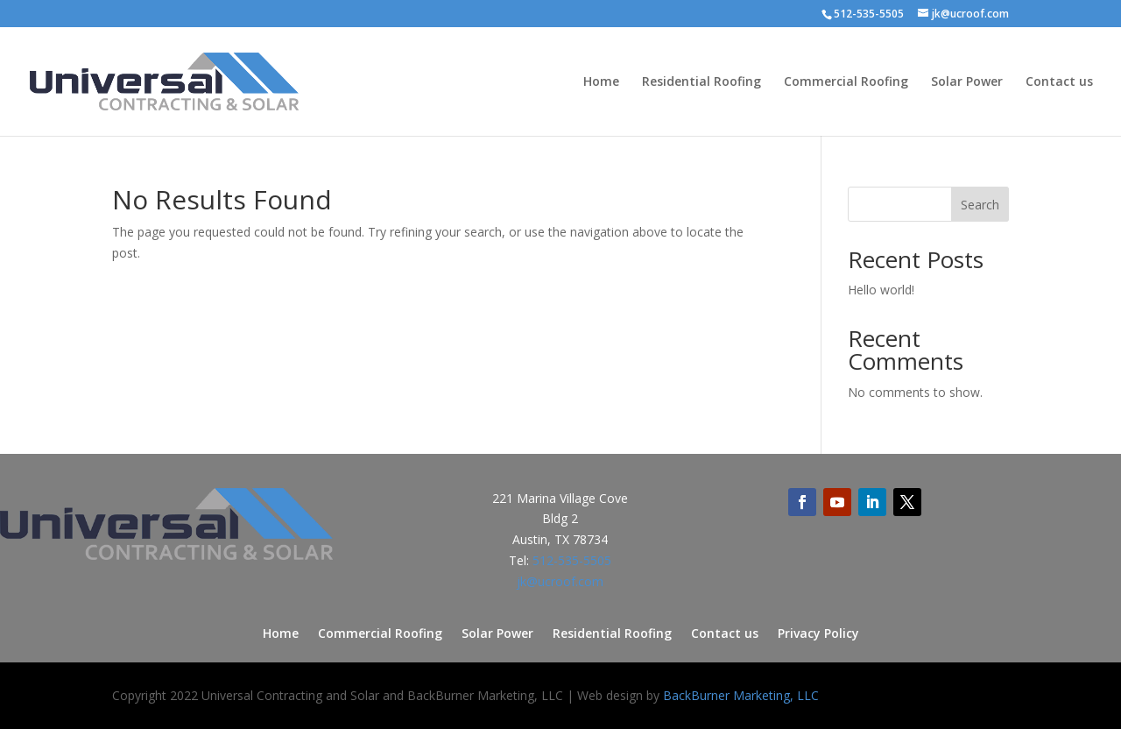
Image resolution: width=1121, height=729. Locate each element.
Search (980, 204)
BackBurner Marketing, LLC (741, 695)
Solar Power (967, 82)
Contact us (1059, 82)
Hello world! (881, 289)
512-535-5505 (571, 560)
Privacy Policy (818, 634)
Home (601, 82)
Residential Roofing (701, 82)
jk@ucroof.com (560, 581)
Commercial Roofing (846, 82)
